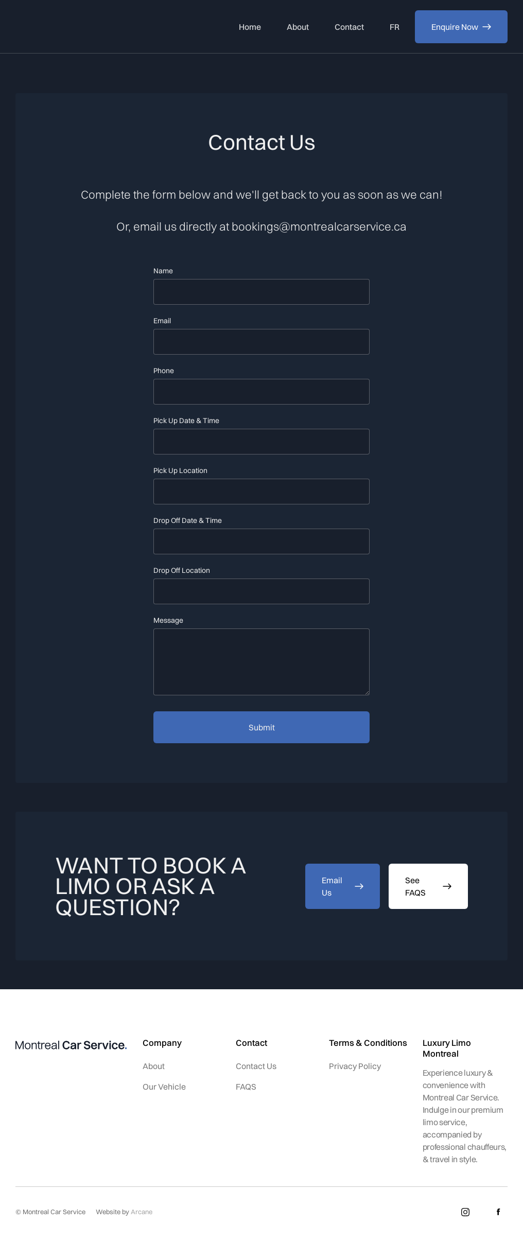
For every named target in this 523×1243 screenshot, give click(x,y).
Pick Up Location (180, 470)
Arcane (141, 1211)
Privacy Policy (355, 1066)
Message (168, 620)
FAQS (246, 1086)
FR (394, 27)
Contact (349, 27)
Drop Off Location (181, 570)
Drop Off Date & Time (187, 520)
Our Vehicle (164, 1086)
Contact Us (256, 1066)
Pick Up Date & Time (186, 420)
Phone (163, 370)
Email (162, 320)
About (298, 27)
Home (250, 27)
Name (163, 270)
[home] (70, 27)
